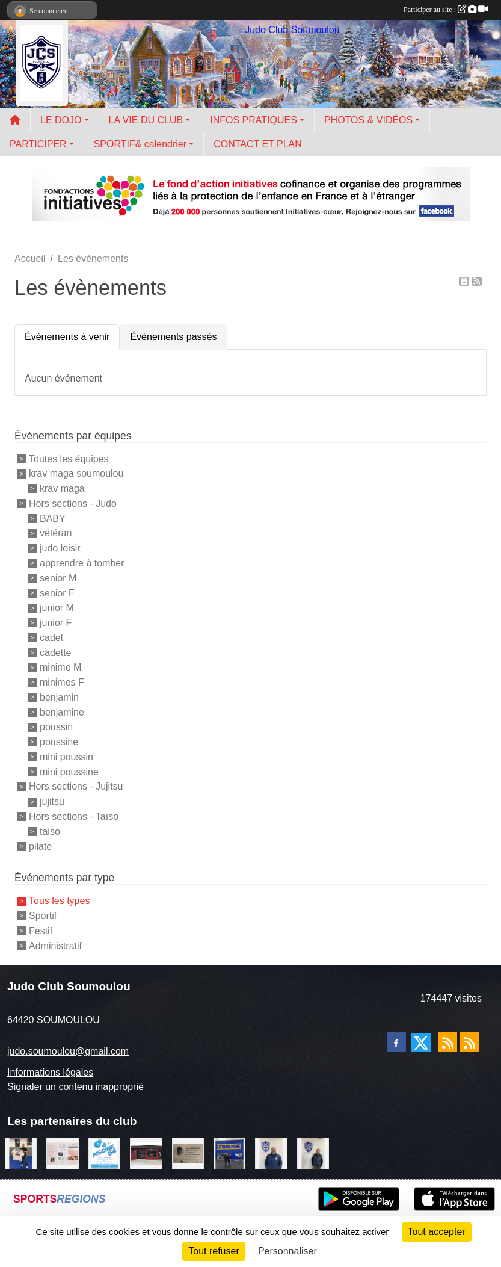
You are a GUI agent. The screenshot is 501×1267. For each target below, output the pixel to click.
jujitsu (52, 801)
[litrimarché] (229, 1152)
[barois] (188, 1152)
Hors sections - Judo (73, 503)
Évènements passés (173, 337)
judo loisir (60, 548)
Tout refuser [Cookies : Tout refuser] (213, 1251)
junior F (56, 623)
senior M (58, 578)
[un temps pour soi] (62, 1152)
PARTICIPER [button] (38, 144)
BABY (53, 518)
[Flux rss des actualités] (447, 1042)
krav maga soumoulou (76, 473)
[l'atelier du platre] (21, 1152)
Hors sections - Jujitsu (76, 786)
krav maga (62, 488)
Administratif (55, 945)
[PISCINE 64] (104, 1152)
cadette (55, 652)
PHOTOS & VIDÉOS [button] (368, 120)
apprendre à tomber (82, 563)
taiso (50, 831)
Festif (40, 931)
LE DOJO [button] (60, 120)
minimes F (62, 682)
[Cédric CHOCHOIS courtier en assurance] (313, 1152)
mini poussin (66, 757)
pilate (40, 846)
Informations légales (50, 1072)
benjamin (59, 697)
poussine (59, 742)
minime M (60, 667)
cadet (51, 638)
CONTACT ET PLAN (258, 144)
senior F (57, 592)
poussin (56, 727)
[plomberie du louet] (271, 1152)
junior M (57, 608)
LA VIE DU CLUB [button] (146, 120)
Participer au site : (446, 9)
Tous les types (59, 901)
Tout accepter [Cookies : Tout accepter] (437, 1232)
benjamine (62, 712)
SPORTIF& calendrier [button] (140, 144)
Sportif (43, 916)
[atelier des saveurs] (146, 1152)
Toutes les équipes (69, 458)
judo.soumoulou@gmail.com (68, 1051)
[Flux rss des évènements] (469, 1042)
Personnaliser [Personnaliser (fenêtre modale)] (287, 1251)
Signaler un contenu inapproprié (75, 1087)
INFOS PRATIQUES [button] (253, 120)
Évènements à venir (67, 337)
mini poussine (69, 771)
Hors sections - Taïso (73, 816)
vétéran (56, 533)
